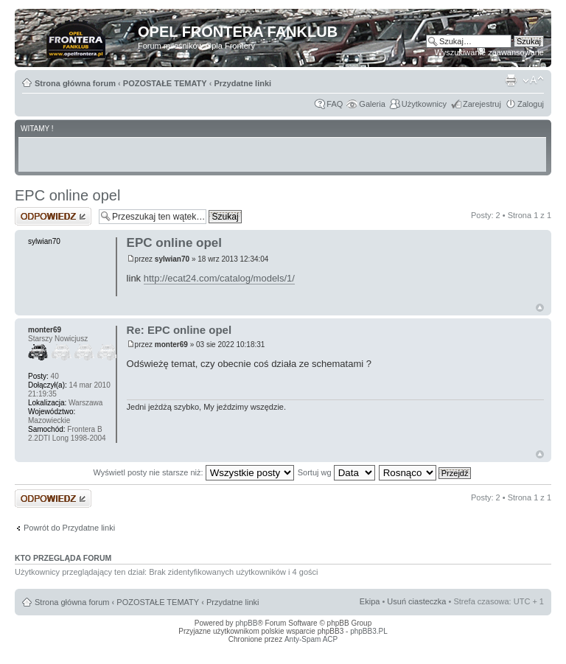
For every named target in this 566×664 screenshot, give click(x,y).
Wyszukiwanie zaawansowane (489, 52)
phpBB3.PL (369, 631)
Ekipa (370, 601)
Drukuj (511, 80)
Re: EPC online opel (179, 330)
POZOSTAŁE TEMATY (165, 83)
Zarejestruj (482, 103)
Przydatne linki (242, 83)
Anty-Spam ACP (311, 639)
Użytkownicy (424, 103)
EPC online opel (67, 195)
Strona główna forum (75, 83)
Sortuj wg (336, 472)
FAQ (334, 103)
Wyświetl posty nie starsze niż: (194, 472)
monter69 (171, 344)
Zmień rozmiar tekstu (533, 80)
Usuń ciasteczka (416, 601)
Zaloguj (530, 103)
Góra (540, 308)
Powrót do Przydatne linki (69, 527)
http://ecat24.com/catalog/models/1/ (219, 278)
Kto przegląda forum (63, 557)
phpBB (246, 623)
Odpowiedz (53, 216)
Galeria (372, 103)
